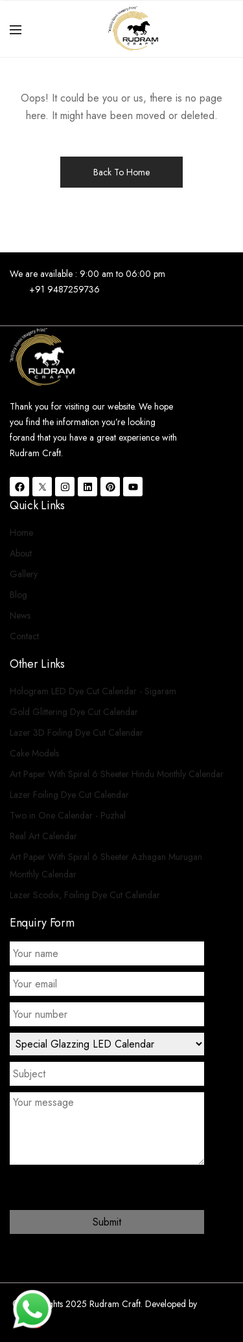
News (20, 615)
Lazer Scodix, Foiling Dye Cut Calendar (85, 894)
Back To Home (121, 172)
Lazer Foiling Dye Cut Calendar (69, 794)
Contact (24, 636)
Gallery (24, 573)
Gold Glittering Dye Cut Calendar (74, 711)
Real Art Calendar (43, 836)
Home (21, 532)
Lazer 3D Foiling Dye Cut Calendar (76, 732)
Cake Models (34, 753)
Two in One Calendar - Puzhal (68, 815)
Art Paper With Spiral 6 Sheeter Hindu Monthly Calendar (117, 773)
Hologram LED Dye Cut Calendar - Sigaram (93, 691)
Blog (18, 594)
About (21, 553)
